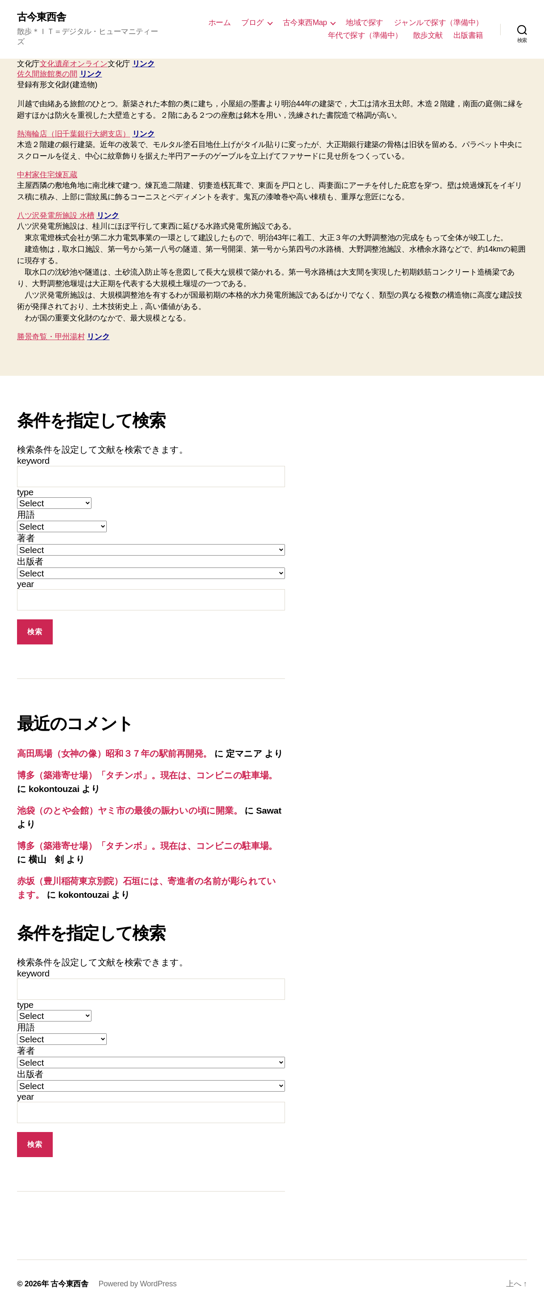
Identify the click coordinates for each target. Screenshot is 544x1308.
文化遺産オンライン (74, 64)
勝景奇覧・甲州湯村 (51, 336)
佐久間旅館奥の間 (47, 74)
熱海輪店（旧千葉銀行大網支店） (73, 134)
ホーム (219, 22)
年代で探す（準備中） (365, 35)
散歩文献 (428, 35)
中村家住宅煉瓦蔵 (47, 174)
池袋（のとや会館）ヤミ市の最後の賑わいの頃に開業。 (129, 810)
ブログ (252, 22)
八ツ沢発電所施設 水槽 (55, 215)
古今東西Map (305, 22)
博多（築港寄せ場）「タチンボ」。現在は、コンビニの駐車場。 (147, 775)
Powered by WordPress (138, 1284)
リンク (143, 64)
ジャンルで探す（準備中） (438, 22)
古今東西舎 (41, 17)
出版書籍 (468, 35)
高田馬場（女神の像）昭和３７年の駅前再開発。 (114, 753)
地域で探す (364, 22)
